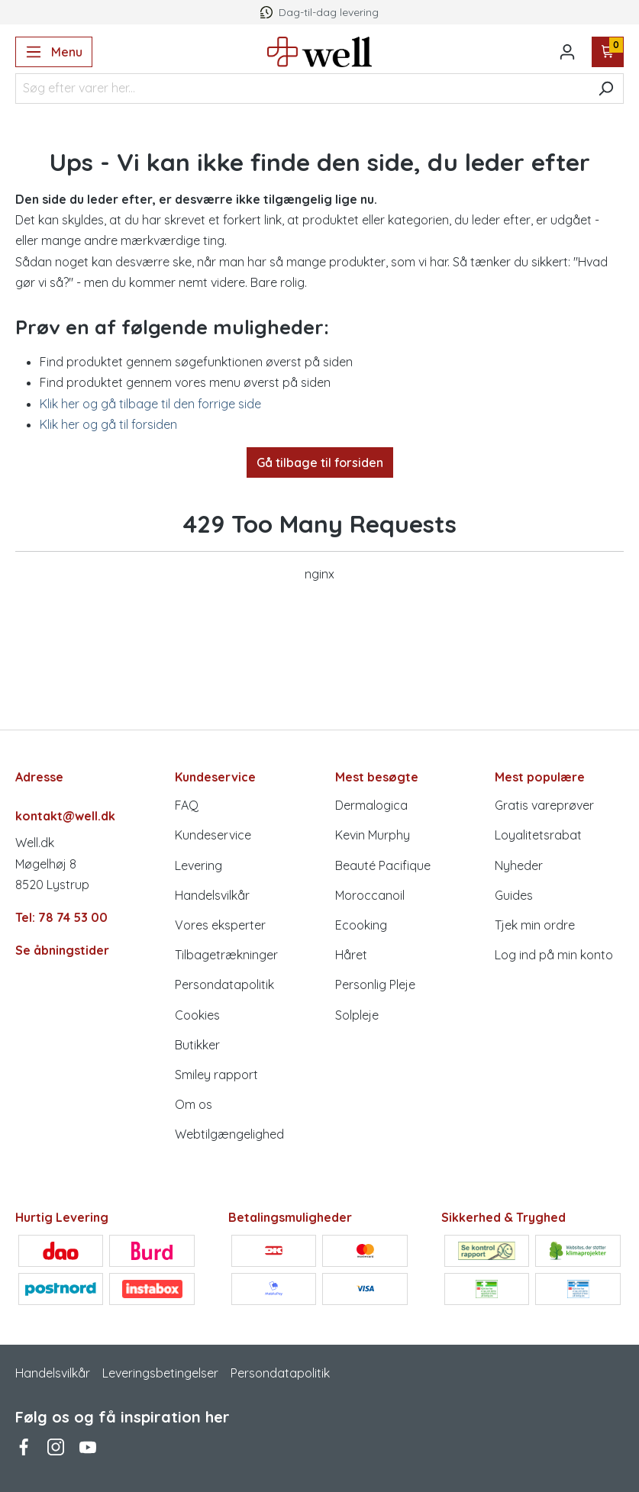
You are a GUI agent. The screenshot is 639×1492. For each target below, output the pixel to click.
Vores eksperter (220, 925)
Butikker (197, 1044)
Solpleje (357, 1015)
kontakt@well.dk (65, 815)
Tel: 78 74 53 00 (61, 917)
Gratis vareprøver (544, 805)
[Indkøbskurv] (608, 52)
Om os (193, 1104)
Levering (198, 865)
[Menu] (53, 52)
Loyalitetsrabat (538, 835)
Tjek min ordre (535, 925)
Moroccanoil (370, 895)
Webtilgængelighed (229, 1134)
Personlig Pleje (375, 984)
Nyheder (519, 865)
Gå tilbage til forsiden (320, 462)
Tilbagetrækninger (226, 954)
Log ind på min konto (554, 954)
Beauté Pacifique (383, 865)
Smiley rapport (216, 1074)
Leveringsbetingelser (160, 1373)
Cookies (197, 1015)
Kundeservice (213, 835)
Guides (514, 895)
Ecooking (361, 925)
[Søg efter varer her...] (302, 88)
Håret (351, 954)
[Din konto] (567, 52)
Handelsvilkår (212, 895)
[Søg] (606, 88)
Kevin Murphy (372, 835)
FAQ (186, 805)
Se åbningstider (62, 950)
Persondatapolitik (224, 984)
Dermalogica (371, 805)
